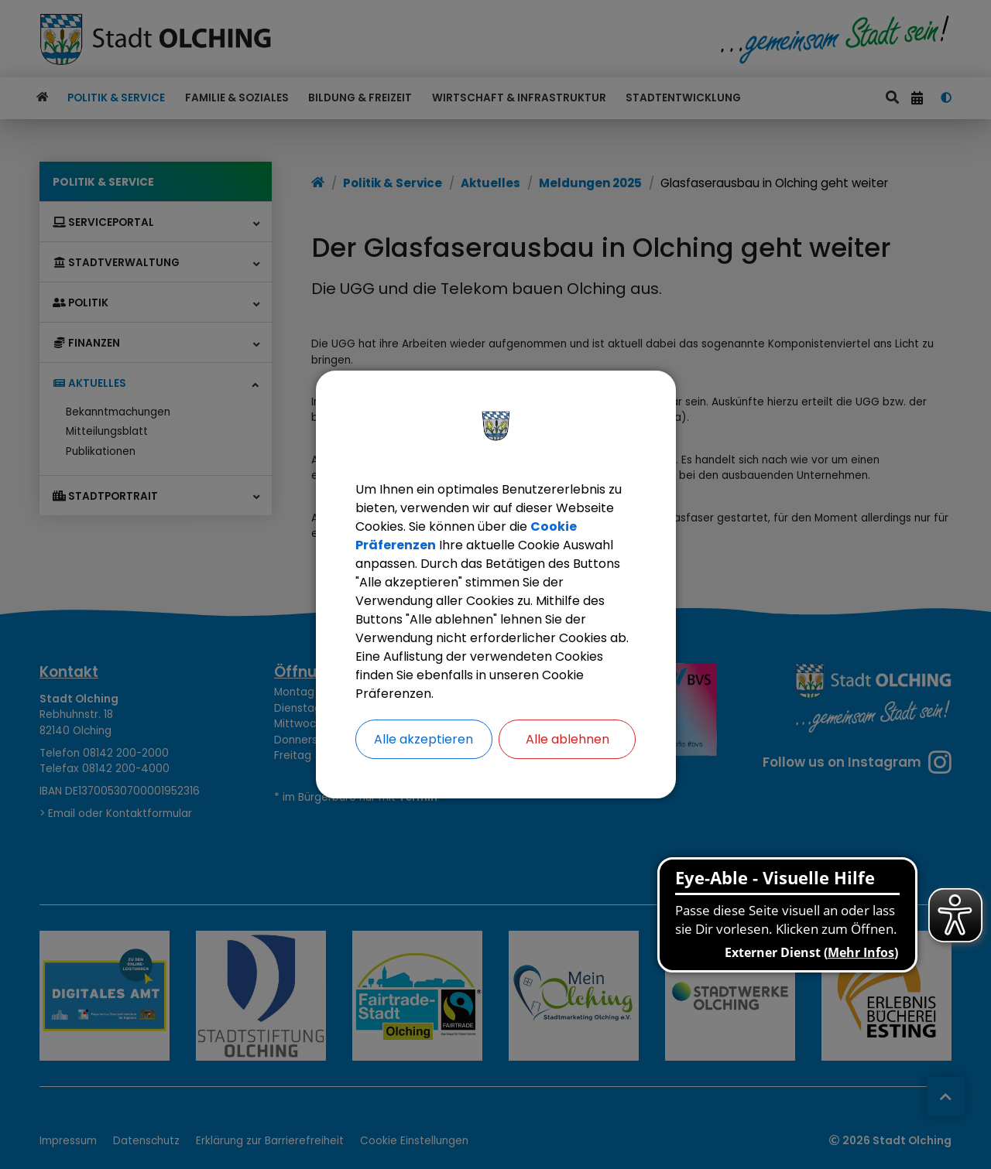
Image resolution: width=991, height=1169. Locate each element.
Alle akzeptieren (423, 739)
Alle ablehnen (567, 739)
